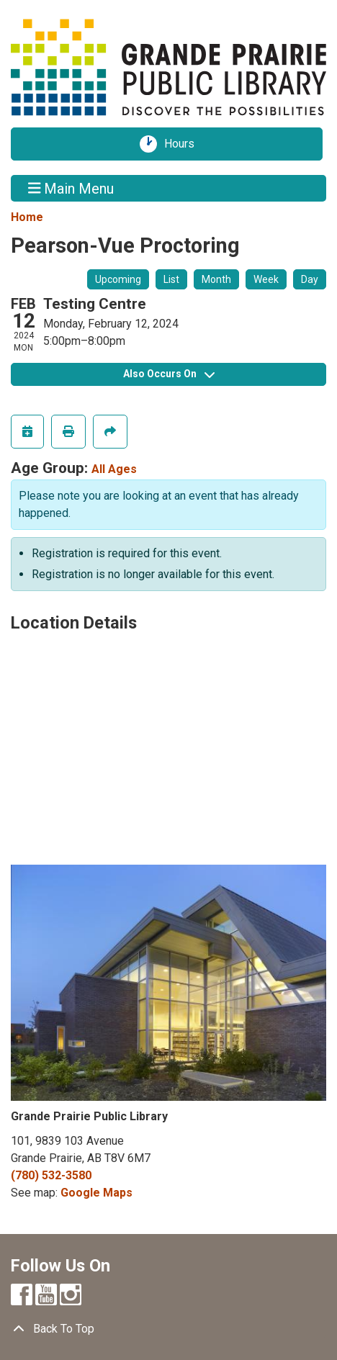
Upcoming (118, 279)
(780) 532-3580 (51, 1175)
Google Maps (96, 1192)
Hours (184, 144)
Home (27, 217)
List (171, 279)
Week (266, 279)
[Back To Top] (168, 1329)
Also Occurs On (169, 373)
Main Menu (71, 188)
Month (216, 279)
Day (309, 279)
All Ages (114, 469)
